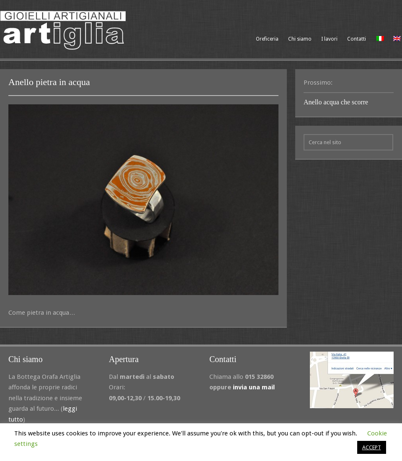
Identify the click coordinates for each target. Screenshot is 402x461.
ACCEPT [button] (371, 447)
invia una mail (254, 387)
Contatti (356, 39)
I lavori (329, 39)
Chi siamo (300, 39)
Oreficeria (267, 39)
